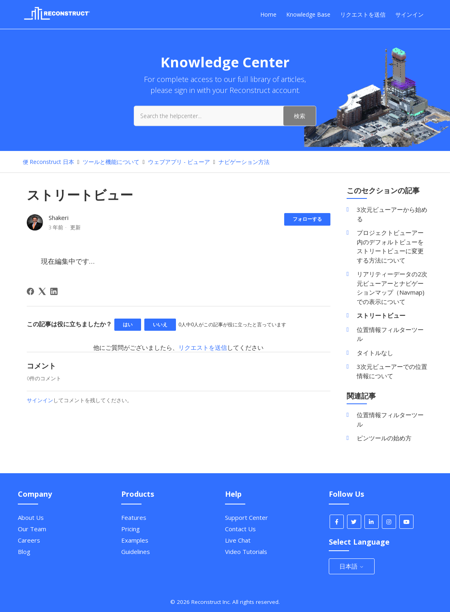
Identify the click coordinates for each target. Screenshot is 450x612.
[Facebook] (30, 291)
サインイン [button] (409, 14)
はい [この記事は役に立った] (128, 324)
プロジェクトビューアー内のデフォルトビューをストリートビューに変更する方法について (390, 246)
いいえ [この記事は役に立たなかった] (160, 324)
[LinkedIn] (54, 291)
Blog (24, 551)
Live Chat (238, 540)
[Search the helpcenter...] (225, 116)
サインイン (40, 400)
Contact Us (240, 529)
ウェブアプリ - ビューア (180, 162)
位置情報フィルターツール (390, 334)
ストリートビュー (381, 315)
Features (133, 517)
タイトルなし (375, 353)
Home (268, 14)
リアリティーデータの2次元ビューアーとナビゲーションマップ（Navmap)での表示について (392, 288)
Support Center (246, 517)
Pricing (130, 529)
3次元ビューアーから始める (392, 214)
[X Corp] (42, 291)
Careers (29, 540)
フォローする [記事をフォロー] (307, 218)
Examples (134, 540)
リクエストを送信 (363, 14)
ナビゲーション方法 (244, 162)
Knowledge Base (308, 14)
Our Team (32, 529)
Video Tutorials (246, 551)
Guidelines (135, 551)
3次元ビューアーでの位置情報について (392, 371)
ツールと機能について (111, 162)
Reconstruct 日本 (52, 162)
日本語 (351, 566)
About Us (31, 517)
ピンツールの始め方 (384, 438)
